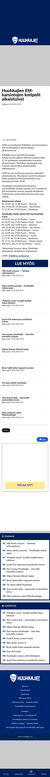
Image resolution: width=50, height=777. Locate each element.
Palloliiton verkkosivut (19, 255)
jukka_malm (6, 275)
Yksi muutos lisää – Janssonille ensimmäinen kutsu (15, 399)
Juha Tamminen (11, 140)
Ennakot (25, 711)
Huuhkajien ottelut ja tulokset (25, 719)
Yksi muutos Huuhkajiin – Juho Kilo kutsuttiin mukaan (18, 335)
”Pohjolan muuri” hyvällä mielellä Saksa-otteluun (16, 301)
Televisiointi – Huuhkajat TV (25, 715)
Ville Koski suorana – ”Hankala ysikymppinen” (15, 272)
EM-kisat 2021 (25, 698)
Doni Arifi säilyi (13, 651)
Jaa (42, 439)
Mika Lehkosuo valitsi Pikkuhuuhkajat (11, 413)
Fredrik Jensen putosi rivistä (19, 638)
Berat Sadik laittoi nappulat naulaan (18, 368)
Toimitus (5, 104)
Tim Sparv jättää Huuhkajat (14, 383)
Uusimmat (9, 536)
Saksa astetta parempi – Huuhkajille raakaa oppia (18, 287)
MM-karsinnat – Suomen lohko (25, 702)
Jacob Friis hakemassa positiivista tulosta (17, 320)
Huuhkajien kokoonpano (25, 706)
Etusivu (25, 686)
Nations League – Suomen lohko (25, 723)
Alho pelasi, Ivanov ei (16, 642)
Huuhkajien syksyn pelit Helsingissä (23, 655)
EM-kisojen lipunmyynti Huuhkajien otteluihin (25, 727)
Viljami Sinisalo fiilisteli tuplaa (15, 349)
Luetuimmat (10, 605)
